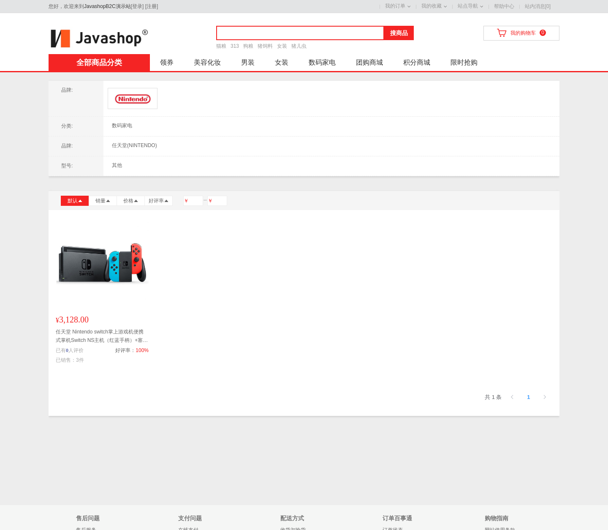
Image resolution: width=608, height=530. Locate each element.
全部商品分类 (99, 62)
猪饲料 (265, 46)
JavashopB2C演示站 (107, 6)
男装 (248, 62)
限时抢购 (464, 62)
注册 (152, 6)
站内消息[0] (538, 6)
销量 (103, 200)
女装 (282, 46)
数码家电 (322, 62)
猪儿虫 (299, 46)
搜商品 (399, 33)
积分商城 (416, 62)
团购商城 (369, 62)
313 (235, 46)
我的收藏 (431, 6)
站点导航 (468, 6)
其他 (117, 165)
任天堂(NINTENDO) (134, 145)
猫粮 (221, 46)
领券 (167, 62)
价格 (130, 200)
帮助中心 (504, 6)
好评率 (159, 200)
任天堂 (133, 99)
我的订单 (395, 6)
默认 (75, 200)
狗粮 (248, 46)
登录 (137, 6)
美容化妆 (207, 62)
